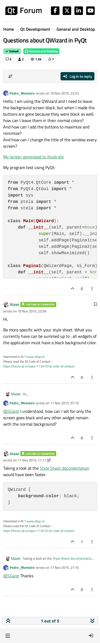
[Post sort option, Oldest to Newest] (10, 76)
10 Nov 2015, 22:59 (32, 311)
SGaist (14, 304)
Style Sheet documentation (64, 468)
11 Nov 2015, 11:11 (32, 460)
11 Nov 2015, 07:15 (64, 403)
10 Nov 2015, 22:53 (64, 93)
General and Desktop (41, 51)
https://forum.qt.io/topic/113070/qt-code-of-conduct (38, 366)
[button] (7, 635)
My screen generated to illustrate (33, 157)
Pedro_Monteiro (22, 93)
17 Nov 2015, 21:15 (64, 567)
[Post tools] (92, 288)
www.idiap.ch (35, 356)
